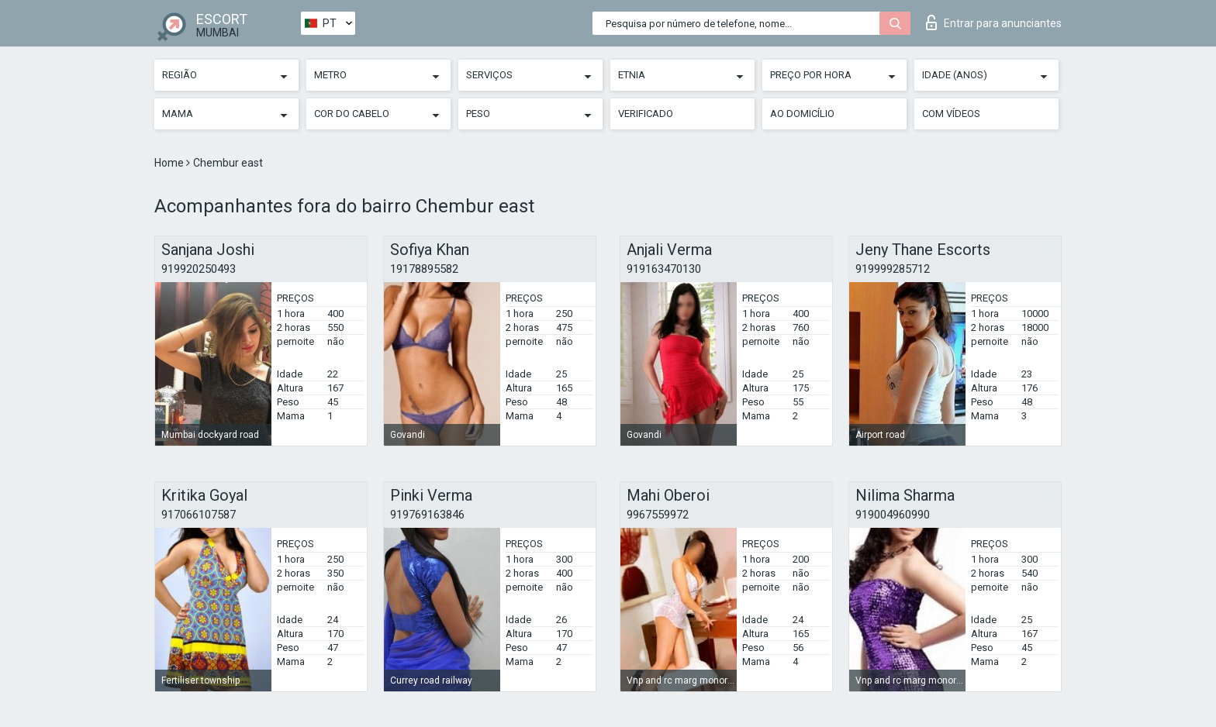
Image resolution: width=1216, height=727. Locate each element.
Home (170, 163)
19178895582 (424, 269)
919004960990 (892, 515)
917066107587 (198, 515)
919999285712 (892, 269)
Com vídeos (951, 113)
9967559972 (658, 515)
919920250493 (198, 269)
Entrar (994, 22)
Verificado (645, 113)
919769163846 (427, 515)
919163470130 (664, 269)
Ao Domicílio (802, 113)
